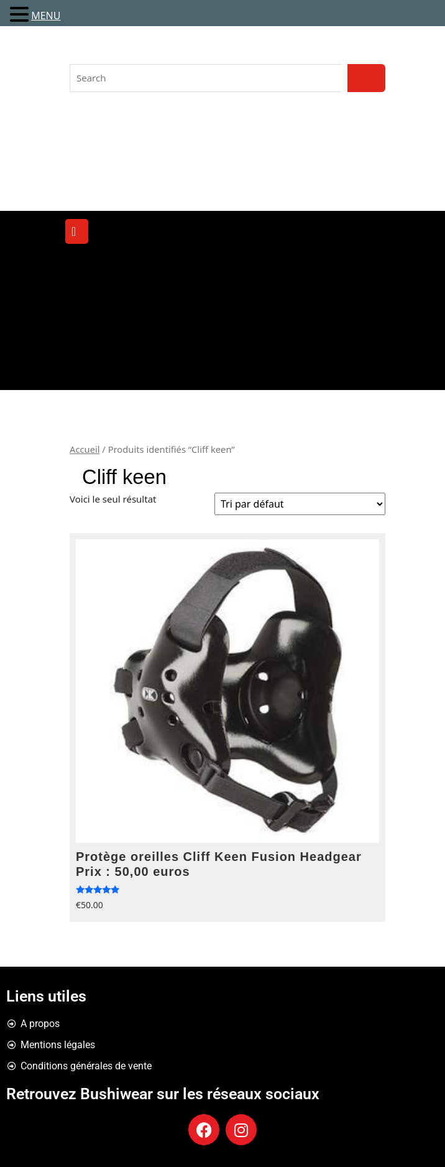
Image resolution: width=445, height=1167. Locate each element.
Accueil (85, 449)
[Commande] (299, 504)
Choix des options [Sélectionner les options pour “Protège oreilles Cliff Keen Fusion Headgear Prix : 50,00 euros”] (371, 894)
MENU (45, 15)
